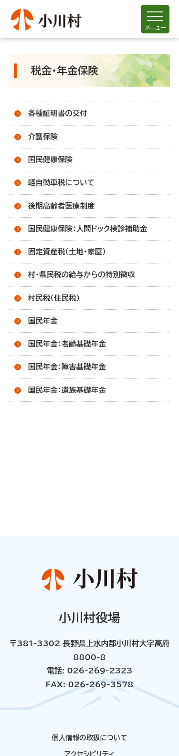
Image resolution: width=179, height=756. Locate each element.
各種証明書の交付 (57, 113)
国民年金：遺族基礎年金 (67, 390)
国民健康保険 (50, 159)
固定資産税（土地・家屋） (67, 251)
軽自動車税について (61, 182)
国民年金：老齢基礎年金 (67, 343)
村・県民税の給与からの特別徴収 (81, 274)
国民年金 (43, 321)
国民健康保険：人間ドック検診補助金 (87, 228)
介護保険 (43, 136)
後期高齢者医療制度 (61, 206)
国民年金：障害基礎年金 (67, 366)
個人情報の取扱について (89, 738)
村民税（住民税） (54, 298)
